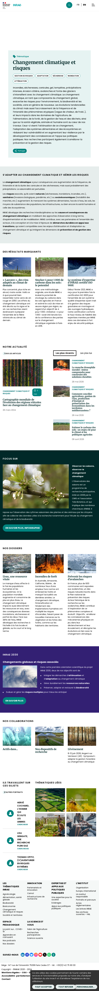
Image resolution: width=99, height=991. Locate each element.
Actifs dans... (10, 758)
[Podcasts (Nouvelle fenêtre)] (53, 963)
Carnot (30, 902)
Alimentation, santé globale (12, 907)
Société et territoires (12, 923)
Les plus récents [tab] (65, 353)
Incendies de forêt (46, 585)
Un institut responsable (82, 904)
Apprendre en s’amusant (9, 944)
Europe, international (86, 899)
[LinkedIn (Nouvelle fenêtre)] (23, 963)
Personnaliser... (85, 986)
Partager (20, 151)
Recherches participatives (33, 942)
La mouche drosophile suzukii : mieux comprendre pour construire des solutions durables (84, 373)
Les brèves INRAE (84, 917)
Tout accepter (43, 986)
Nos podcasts (9, 949)
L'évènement (75, 758)
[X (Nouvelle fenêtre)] (45, 963)
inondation (73, 76)
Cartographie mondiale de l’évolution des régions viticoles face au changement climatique (22, 402)
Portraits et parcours (86, 908)
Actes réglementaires (83, 913)
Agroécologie (9, 902)
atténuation (20, 81)
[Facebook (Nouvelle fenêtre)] (27, 963)
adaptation (42, 76)
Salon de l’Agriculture (37, 937)
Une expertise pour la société (62, 907)
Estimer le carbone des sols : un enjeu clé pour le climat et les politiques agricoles (84, 438)
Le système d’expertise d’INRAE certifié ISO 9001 (81, 283)
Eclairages (56, 911)
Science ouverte (35, 946)
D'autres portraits (14, 801)
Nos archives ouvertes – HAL (83, 921)
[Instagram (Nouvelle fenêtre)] (36, 963)
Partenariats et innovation (34, 897)
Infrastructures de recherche (36, 906)
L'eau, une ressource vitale (15, 586)
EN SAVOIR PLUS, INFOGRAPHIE (23, 536)
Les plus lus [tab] (86, 353)
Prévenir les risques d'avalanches (80, 586)
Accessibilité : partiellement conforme (22, 984)
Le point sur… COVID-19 (13, 939)
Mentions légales (11, 981)
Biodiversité (8, 911)
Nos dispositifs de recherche (46, 759)
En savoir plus (14, 709)
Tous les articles (13, 353)
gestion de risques (23, 76)
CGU (24, 981)
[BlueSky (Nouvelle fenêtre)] (31, 963)
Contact (6, 987)
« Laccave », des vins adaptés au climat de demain (15, 283)
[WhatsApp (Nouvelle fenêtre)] (49, 963)
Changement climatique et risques (16, 392)
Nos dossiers (8, 952)
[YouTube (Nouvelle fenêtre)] (40, 963)
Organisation (82, 896)
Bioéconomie (9, 915)
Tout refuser (65, 986)
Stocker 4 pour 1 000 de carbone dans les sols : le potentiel (49, 283)
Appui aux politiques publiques (61, 916)
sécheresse (58, 76)
